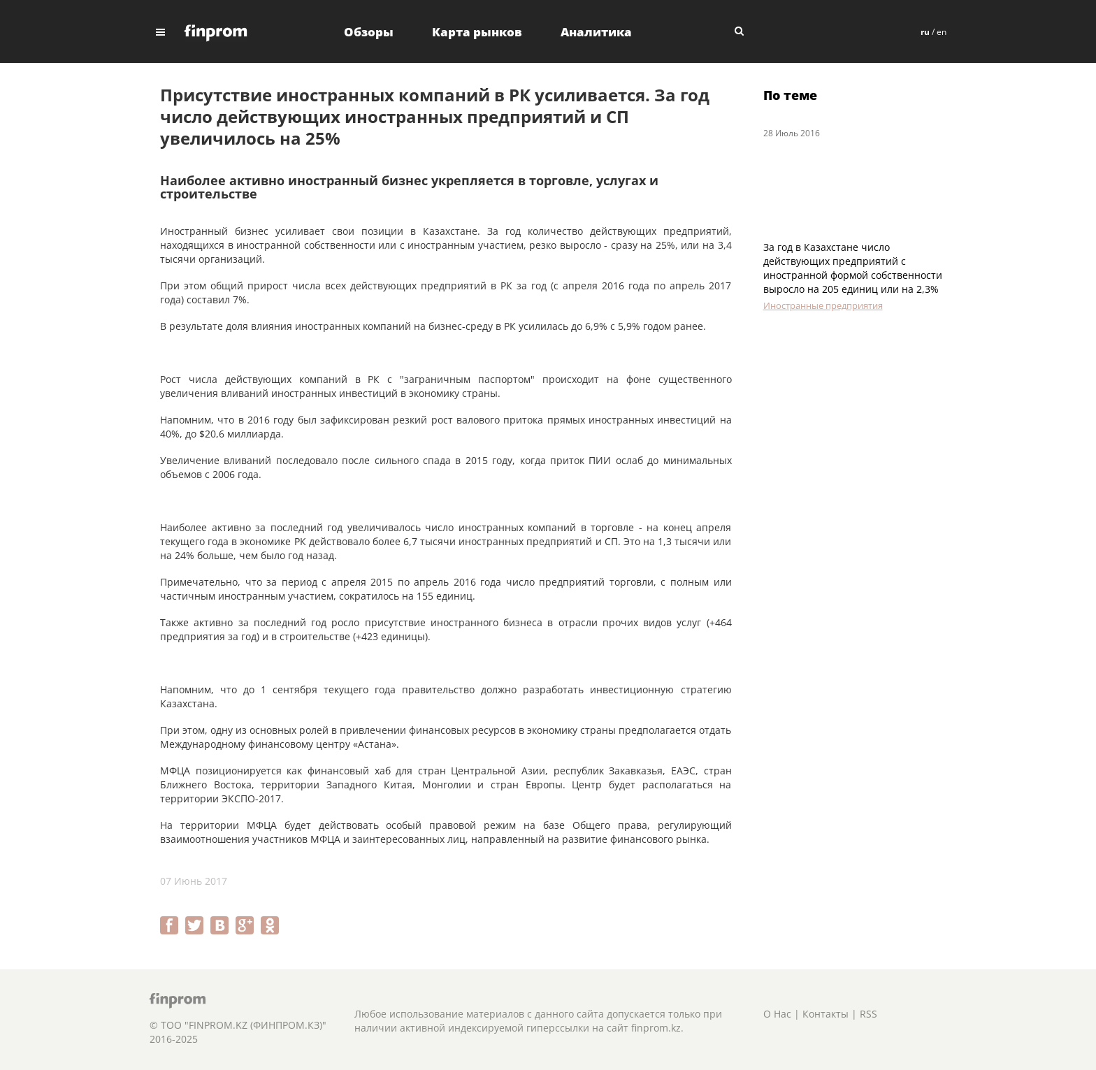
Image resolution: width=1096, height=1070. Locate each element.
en (941, 32)
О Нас (777, 1013)
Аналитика (596, 32)
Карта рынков (477, 32)
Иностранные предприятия (823, 305)
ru (925, 32)
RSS (868, 1013)
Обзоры (369, 32)
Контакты (825, 1013)
